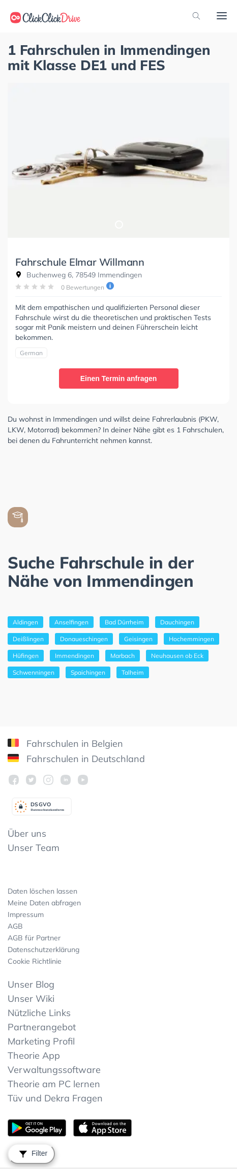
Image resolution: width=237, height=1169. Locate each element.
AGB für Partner (34, 937)
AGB (15, 926)
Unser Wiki (31, 998)
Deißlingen (28, 639)
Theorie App (34, 1055)
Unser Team (34, 848)
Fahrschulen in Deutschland (76, 759)
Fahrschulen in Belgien (65, 743)
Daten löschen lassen (42, 891)
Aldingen (25, 622)
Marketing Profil (41, 1041)
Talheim (133, 672)
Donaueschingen (84, 639)
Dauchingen (177, 622)
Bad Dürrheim (124, 622)
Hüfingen (26, 655)
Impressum (26, 914)
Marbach (122, 655)
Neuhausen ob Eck (177, 655)
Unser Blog (31, 984)
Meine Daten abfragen (44, 902)
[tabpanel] (118, 160)
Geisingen (138, 639)
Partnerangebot (42, 1027)
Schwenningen (33, 672)
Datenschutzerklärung (43, 949)
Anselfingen (71, 622)
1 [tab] (118, 224)
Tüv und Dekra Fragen (55, 1098)
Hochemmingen (191, 639)
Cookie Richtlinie (35, 961)
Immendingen (74, 655)
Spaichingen (88, 672)
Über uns (27, 833)
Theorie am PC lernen (54, 1084)
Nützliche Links (39, 1013)
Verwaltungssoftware (54, 1070)
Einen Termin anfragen (118, 378)
